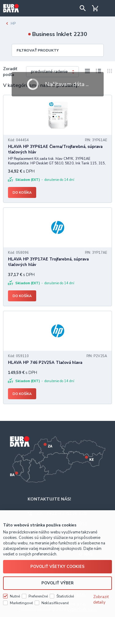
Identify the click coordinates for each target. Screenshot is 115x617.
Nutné (15, 596)
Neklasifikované (55, 603)
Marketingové (21, 603)
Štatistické (65, 596)
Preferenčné (38, 596)
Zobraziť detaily (101, 599)
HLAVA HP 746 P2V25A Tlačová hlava (45, 362)
